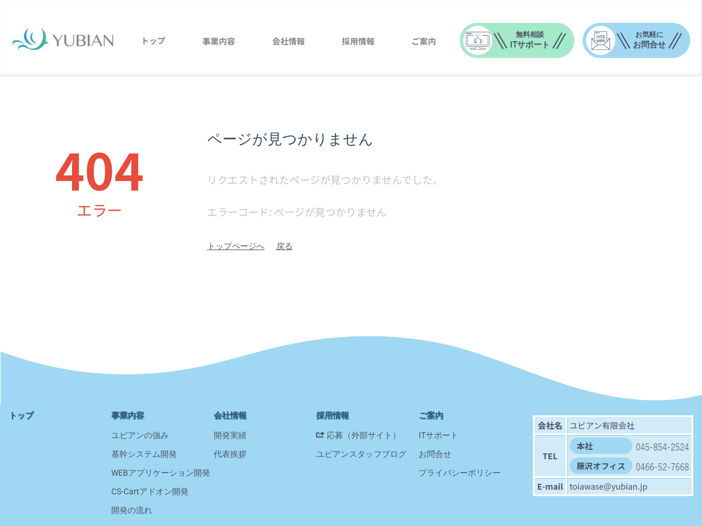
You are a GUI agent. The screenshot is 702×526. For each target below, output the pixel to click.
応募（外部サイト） (363, 435)
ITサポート (438, 435)
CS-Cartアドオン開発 (150, 491)
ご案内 (424, 41)
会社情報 (288, 41)
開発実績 (230, 435)
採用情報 (358, 41)
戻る (284, 246)
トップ (153, 40)
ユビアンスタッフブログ (361, 454)
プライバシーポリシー (460, 472)
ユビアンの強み (140, 435)
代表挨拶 (230, 454)
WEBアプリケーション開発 (160, 472)
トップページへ (236, 246)
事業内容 (219, 41)
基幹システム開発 (144, 454)
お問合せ (435, 454)
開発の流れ (131, 510)
